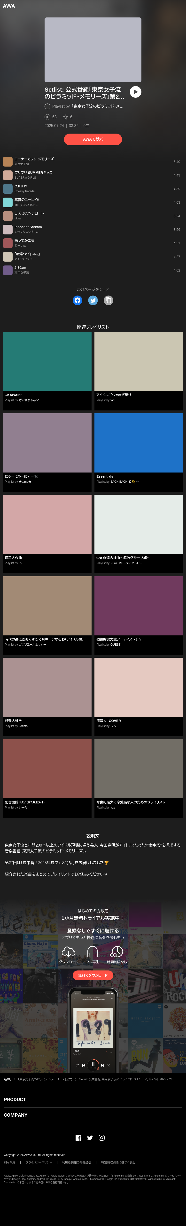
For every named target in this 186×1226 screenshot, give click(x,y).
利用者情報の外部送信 (76, 1162)
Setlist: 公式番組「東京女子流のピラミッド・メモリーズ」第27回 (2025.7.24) (126, 1079)
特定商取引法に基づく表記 (118, 1162)
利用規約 (10, 1162)
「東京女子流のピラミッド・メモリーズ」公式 (108, 106)
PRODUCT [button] (15, 1099)
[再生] (135, 92)
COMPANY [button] (15, 1115)
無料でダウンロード (93, 975)
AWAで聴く (93, 139)
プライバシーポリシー (38, 1162)
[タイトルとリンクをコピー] (108, 300)
